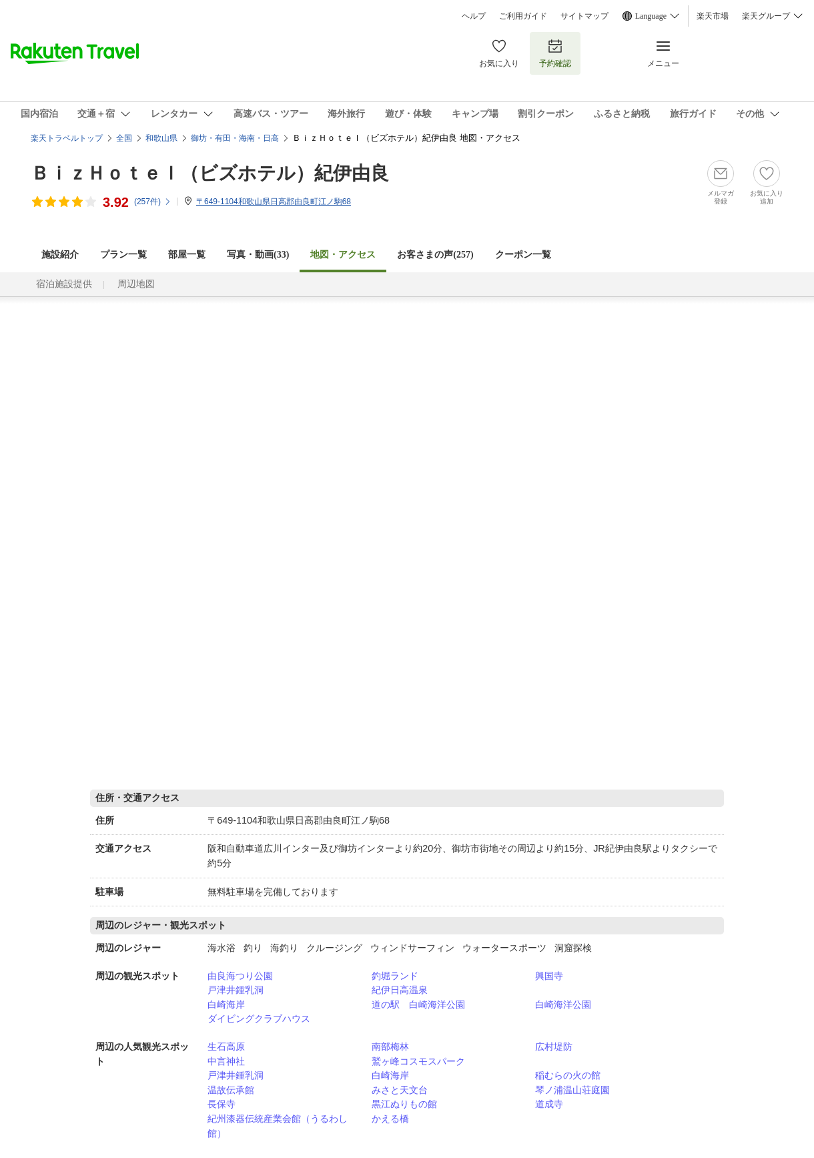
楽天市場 (713, 16)
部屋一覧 (187, 255)
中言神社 (226, 1061)
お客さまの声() (435, 255)
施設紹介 (60, 255)
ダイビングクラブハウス (259, 1018)
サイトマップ (584, 16)
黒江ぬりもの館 (404, 1104)
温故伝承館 (231, 1090)
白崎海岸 (226, 1004)
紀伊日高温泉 (400, 989)
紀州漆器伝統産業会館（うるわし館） (278, 1126)
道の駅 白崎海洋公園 (418, 1004)
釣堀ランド (395, 975)
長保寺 (222, 1104)
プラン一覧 (123, 255)
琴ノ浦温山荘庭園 (572, 1090)
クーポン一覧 (523, 255)
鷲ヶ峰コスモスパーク (418, 1061)
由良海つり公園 (240, 975)
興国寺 (549, 975)
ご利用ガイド (523, 16)
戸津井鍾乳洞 (236, 989)
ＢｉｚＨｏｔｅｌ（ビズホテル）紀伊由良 (210, 173)
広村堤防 (553, 1046)
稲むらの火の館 (567, 1075)
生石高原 (226, 1046)
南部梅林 (390, 1046)
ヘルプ (474, 16)
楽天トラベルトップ (67, 138)
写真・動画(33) (258, 255)
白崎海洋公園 (563, 1004)
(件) (152, 202)
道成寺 (549, 1104)
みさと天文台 (400, 1090)
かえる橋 (390, 1118)
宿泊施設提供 (64, 284)
